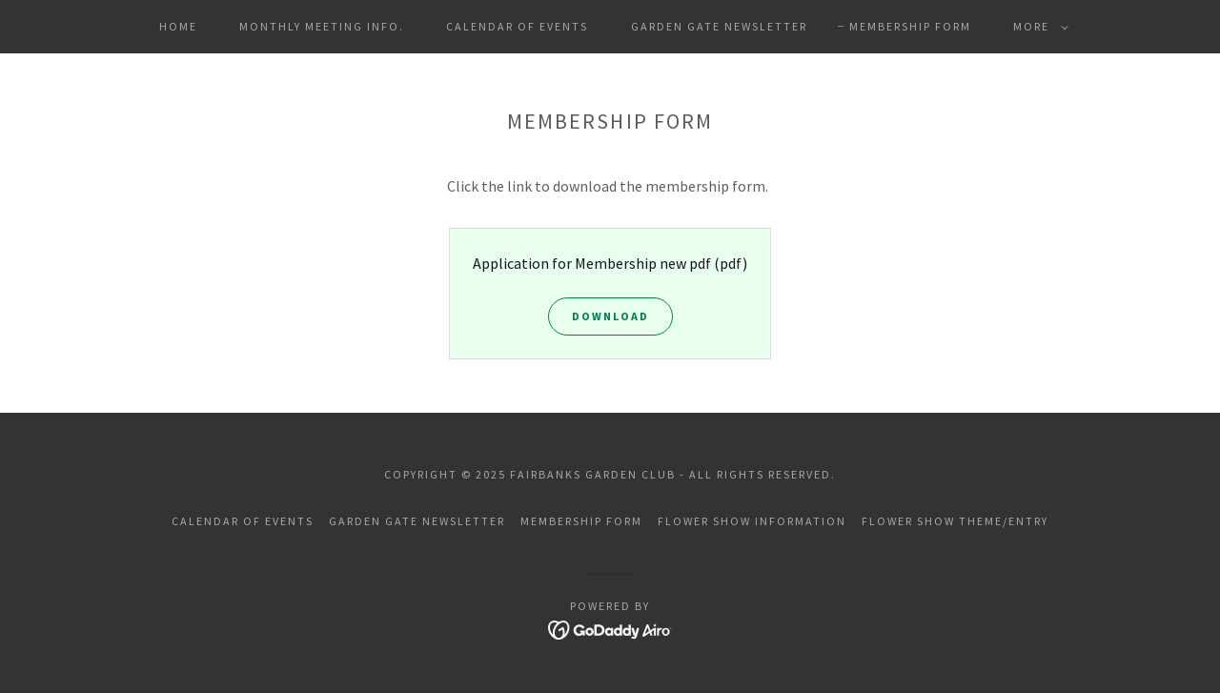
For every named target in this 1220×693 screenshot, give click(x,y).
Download (610, 316)
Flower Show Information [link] (752, 521)
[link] (610, 628)
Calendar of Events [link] (517, 26)
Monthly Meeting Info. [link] (321, 26)
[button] (1037, 26)
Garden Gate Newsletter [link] (719, 26)
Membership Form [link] (910, 26)
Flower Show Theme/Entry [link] (955, 521)
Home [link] (178, 26)
